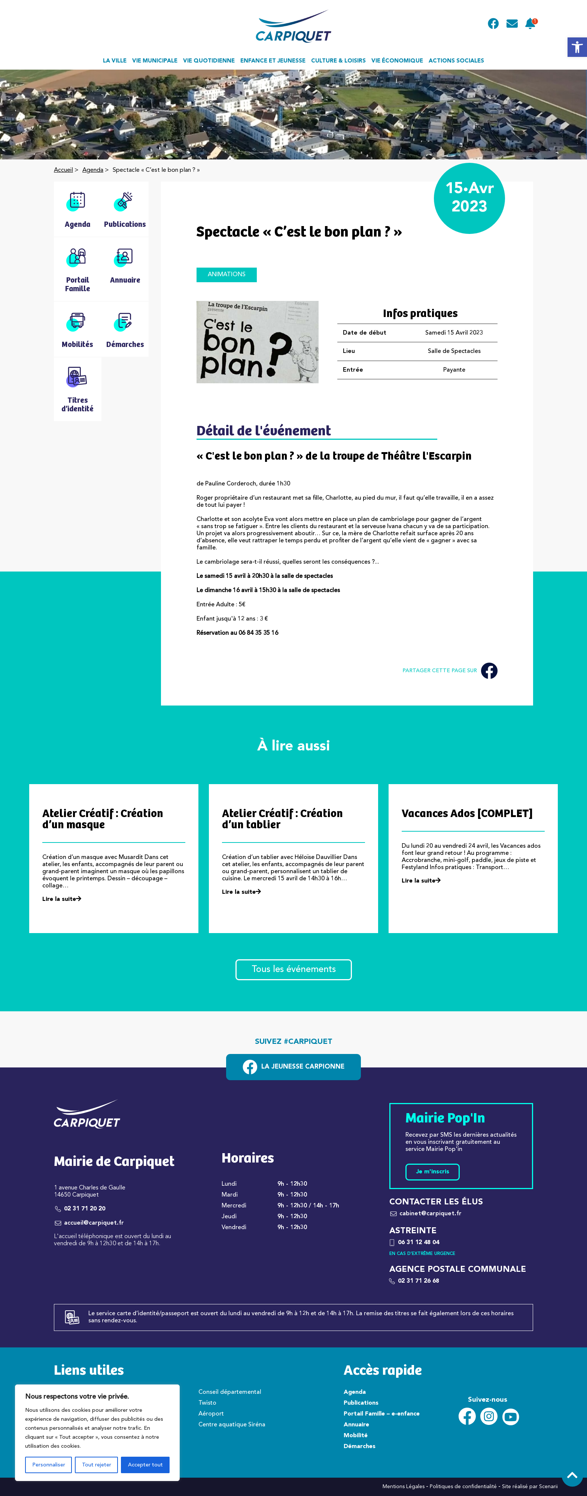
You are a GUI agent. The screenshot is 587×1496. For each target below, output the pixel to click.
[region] (97, 1432)
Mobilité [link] (356, 1436)
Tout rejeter (96, 1465)
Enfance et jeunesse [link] (272, 61)
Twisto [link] (207, 1403)
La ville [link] (115, 61)
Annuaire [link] (356, 1425)
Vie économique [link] (397, 61)
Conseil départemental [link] (229, 1392)
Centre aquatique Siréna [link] (231, 1425)
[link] (577, 47)
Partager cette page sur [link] (450, 670)
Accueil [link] (63, 170)
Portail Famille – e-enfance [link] (382, 1414)
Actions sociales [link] (456, 61)
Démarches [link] (359, 1447)
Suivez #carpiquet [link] (293, 1042)
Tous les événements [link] (294, 969)
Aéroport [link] (211, 1414)
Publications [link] (361, 1403)
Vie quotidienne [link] (209, 61)
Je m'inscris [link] (432, 1172)
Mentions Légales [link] (404, 1486)
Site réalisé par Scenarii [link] (530, 1486)
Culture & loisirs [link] (338, 61)
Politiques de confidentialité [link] (463, 1486)
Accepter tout (145, 1465)
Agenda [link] (92, 170)
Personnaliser (48, 1465)
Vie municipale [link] (154, 61)
